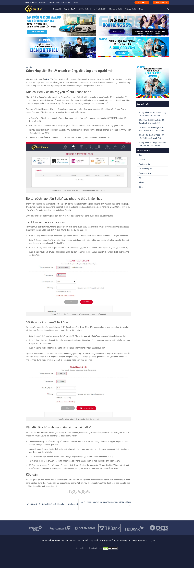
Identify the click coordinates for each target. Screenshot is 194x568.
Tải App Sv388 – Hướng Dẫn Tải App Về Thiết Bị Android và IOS (151, 129)
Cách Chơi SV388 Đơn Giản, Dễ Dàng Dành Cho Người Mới (151, 121)
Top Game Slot (145, 173)
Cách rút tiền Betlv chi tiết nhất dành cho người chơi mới (52, 504)
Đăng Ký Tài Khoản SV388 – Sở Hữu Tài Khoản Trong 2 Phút (151, 136)
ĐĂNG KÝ (141, 2)
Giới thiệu (42, 2)
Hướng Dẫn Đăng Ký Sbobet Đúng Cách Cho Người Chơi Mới (152, 114)
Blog (141, 9)
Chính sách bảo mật (63, 2)
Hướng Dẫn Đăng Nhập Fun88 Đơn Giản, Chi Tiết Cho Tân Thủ (152, 144)
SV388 (75, 2)
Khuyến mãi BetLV (99, 9)
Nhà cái (142, 159)
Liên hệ (51, 2)
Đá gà (141, 187)
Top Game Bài (144, 164)
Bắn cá (141, 182)
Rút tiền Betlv (84, 9)
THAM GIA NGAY (161, 2)
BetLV (49, 79)
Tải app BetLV (130, 9)
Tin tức (29, 67)
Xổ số (141, 178)
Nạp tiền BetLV (69, 9)
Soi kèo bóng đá (145, 169)
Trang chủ (57, 9)
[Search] (168, 9)
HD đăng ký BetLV (115, 9)
